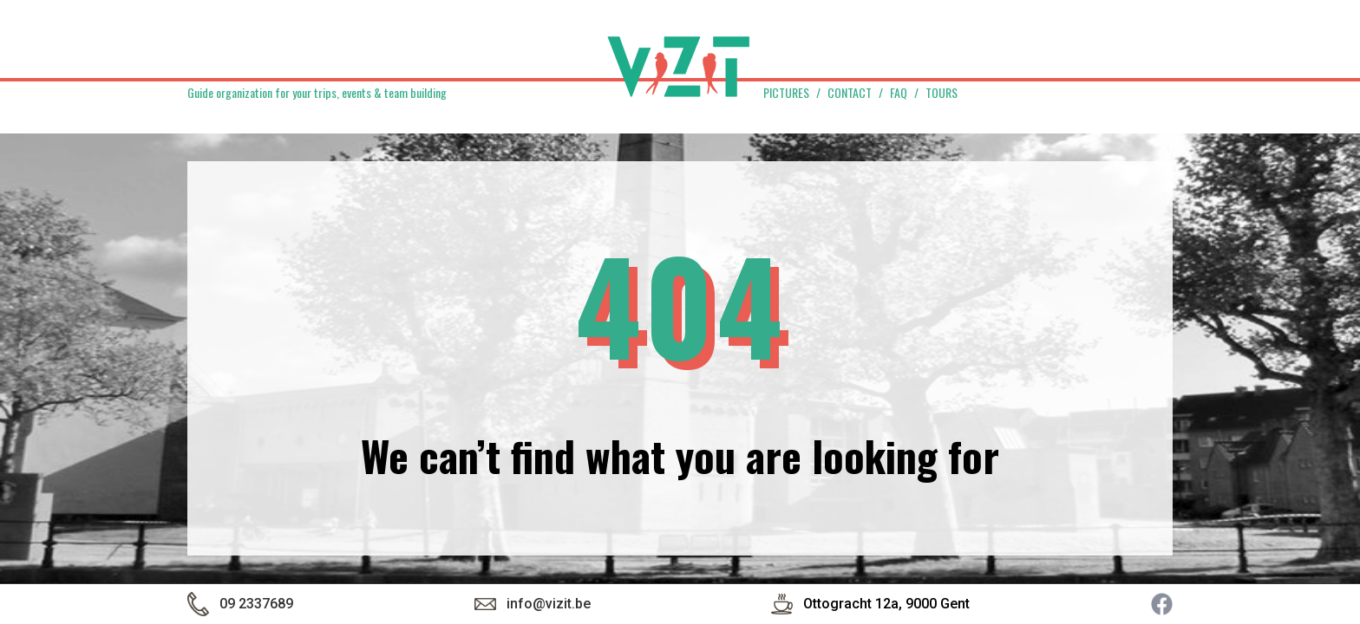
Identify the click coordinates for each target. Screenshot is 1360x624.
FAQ (898, 93)
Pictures (786, 93)
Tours (941, 93)
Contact (849, 93)
